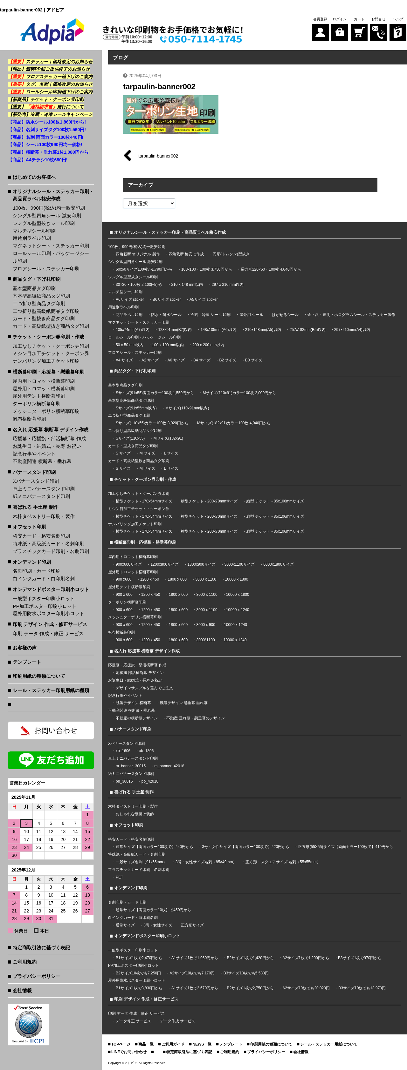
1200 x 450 (149, 579)
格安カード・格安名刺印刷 (41, 536)
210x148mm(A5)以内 (263, 329)
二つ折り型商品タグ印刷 (39, 303)
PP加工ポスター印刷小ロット (45, 606)
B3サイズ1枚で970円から (360, 958)
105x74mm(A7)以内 (132, 329)
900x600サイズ (129, 564)
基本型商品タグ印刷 (34, 288)
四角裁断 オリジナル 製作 (138, 254)
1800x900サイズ (201, 564)
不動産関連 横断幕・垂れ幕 (42, 461)
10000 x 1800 (236, 579)
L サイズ (171, 453)
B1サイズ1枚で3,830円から (139, 988)
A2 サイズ (150, 360)
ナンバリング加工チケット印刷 (46, 361)
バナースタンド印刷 (34, 472)
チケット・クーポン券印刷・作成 (48, 337)
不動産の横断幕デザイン (137, 718)
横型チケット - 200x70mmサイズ (209, 501)
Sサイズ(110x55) (130, 438)
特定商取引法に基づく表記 (41, 947)
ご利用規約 (25, 962)
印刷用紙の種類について (39, 676)
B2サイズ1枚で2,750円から (250, 988)
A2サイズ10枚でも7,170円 (192, 973)
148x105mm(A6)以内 (219, 329)
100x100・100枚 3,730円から (206, 269)
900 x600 (123, 579)
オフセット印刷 (29, 526)
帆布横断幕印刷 (29, 418)
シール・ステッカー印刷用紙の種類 (51, 690)
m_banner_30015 (131, 766)
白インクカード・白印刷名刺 (44, 578)
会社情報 (22, 990)
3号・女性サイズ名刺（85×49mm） (206, 862)
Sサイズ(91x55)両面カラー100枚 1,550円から (155, 393)
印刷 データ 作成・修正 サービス (48, 633)
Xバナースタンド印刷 (36, 481)
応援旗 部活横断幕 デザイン (140, 672)
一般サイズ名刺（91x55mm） (141, 862)
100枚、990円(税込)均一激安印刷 (49, 208)
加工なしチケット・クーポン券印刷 (51, 346)
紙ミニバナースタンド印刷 (41, 496)
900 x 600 (124, 594)
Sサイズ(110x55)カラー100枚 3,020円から (152, 423)
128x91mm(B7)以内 (175, 329)
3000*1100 (206, 640)
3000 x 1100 (205, 579)
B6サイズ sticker (167, 299)
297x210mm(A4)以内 (352, 329)
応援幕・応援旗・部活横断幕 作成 (49, 438)
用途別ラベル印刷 (32, 238)
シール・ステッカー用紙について (328, 1044)
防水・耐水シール (166, 315)
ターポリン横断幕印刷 (36, 403)
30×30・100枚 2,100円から (139, 284)
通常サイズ (125, 925)
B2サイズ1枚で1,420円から (250, 958)
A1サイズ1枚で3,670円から (194, 988)
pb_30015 (124, 781)
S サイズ (123, 453)
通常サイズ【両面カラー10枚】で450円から (153, 910)
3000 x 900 (206, 624)
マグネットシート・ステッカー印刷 (51, 245)
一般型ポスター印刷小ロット (44, 598)
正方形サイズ (192, 925)
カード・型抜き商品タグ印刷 (44, 318)
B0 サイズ (253, 360)
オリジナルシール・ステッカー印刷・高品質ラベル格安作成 (53, 195)
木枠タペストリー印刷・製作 (44, 516)
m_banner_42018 (169, 766)
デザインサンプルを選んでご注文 (144, 688)
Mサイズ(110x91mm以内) (187, 408)
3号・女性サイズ (157, 925)
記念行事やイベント (34, 453)
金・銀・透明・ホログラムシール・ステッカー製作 (351, 315)
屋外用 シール (252, 315)
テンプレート (27, 662)
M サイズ (147, 453)
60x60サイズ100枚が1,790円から (144, 269)
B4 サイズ (201, 360)
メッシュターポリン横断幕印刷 (46, 411)
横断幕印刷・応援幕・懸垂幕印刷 (48, 371)
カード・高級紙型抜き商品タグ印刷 (51, 326)
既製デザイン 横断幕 (133, 703)
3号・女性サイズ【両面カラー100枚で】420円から (245, 847)
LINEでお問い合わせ (129, 1052)
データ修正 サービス (134, 1021)
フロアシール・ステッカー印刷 (46, 268)
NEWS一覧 (201, 1044)
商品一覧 (146, 1044)
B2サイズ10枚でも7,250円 (138, 973)
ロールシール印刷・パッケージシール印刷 (51, 257)
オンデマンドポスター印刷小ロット (51, 589)
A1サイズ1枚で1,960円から (194, 958)
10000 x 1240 (237, 610)
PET (119, 877)
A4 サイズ (124, 360)
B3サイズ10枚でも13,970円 (362, 988)
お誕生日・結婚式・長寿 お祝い (47, 446)
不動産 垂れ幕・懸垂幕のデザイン (195, 718)
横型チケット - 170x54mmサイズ (144, 501)
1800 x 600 (177, 579)
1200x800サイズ (164, 564)
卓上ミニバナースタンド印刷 (44, 488)
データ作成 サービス (177, 1021)
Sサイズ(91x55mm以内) (136, 408)
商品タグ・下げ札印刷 (36, 279)
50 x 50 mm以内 (129, 345)
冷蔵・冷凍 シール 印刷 (210, 315)
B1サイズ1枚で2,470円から (139, 958)
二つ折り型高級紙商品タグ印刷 (46, 311)
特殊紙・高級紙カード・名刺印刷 (48, 543)
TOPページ (120, 1044)
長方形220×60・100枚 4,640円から (271, 269)
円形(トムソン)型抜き (231, 254)
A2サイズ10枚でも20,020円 (306, 988)
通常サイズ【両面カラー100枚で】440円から (154, 847)
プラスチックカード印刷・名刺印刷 (51, 551)
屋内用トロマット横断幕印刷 (44, 381)
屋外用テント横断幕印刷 (39, 396)
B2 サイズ (227, 360)
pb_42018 (149, 781)
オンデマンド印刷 (32, 562)
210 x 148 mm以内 (187, 284)
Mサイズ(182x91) (168, 438)
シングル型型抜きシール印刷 (44, 223)
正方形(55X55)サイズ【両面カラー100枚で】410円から (345, 847)
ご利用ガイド (173, 1044)
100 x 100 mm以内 (168, 345)
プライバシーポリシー (36, 976)
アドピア (130, 1063)
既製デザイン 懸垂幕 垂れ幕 (184, 703)
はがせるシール (286, 315)
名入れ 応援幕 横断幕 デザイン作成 (50, 429)
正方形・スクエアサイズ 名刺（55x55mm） (283, 862)
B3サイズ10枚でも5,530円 (246, 973)
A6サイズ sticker (130, 299)
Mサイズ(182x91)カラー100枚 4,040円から (234, 423)
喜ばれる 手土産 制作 (36, 507)
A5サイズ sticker (204, 299)
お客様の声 (25, 647)
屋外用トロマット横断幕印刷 (44, 388)
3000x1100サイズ (239, 564)
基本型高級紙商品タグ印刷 (41, 296)
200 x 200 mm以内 (208, 345)
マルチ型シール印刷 (34, 230)
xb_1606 (123, 751)
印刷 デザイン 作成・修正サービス (50, 624)
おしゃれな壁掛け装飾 (135, 814)
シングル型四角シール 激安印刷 (47, 215)
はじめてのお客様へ (34, 177)
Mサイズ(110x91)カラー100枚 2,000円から (239, 393)
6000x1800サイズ (278, 564)
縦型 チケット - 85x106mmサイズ (275, 501)
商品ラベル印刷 (129, 315)
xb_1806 (146, 751)
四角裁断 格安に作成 (186, 254)
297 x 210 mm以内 (228, 284)
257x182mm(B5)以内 (308, 329)
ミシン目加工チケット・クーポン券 (51, 353)
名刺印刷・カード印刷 (36, 571)
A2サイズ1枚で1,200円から (305, 958)
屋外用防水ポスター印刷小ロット (48, 613)
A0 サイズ (176, 360)
